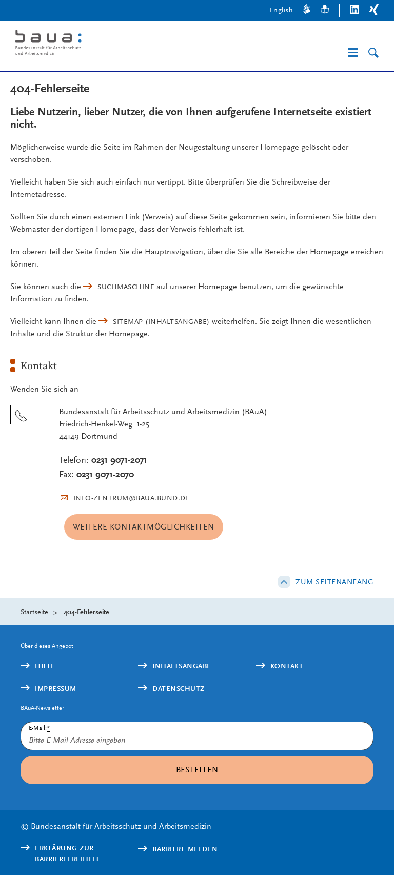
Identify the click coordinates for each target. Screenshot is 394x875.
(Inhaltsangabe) (161, 321)
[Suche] (373, 53)
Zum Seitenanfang (334, 581)
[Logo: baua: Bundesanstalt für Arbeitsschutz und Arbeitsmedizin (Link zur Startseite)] (94, 44)
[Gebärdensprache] (307, 10)
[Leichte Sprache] (325, 10)
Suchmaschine (125, 286)
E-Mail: (39, 728)
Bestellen (197, 770)
